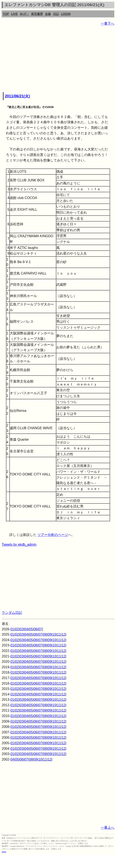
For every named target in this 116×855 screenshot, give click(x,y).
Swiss (4, 852)
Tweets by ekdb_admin (19, 544)
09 (50, 634)
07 (40, 629)
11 (59, 634)
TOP (6, 13)
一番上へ (107, 827)
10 (54, 634)
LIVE (14, 13)
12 (63, 634)
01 (12, 629)
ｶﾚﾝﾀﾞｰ (24, 13)
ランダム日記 (12, 612)
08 (45, 634)
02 (17, 629)
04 (26, 629)
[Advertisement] (58, 59)
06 (36, 629)
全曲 (48, 13)
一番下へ (107, 23)
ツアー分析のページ (52, 535)
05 (31, 629)
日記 (56, 13)
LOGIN (66, 13)
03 (22, 629)
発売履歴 (37, 13)
